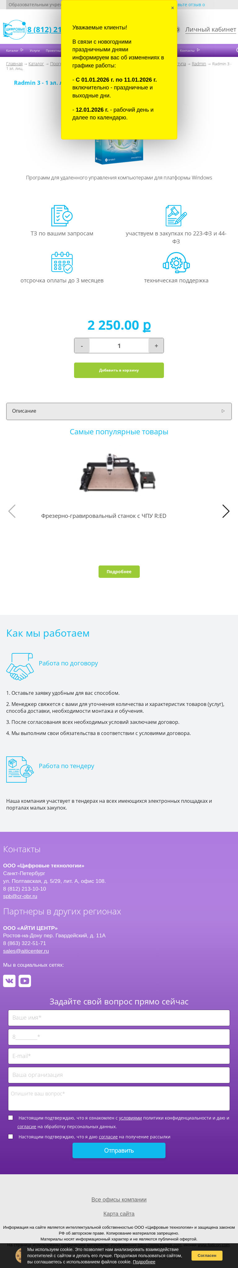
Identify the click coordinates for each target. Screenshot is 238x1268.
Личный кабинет (210, 29)
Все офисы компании (119, 1200)
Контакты (188, 50)
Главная (14, 64)
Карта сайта (119, 1214)
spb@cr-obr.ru (20, 896)
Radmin (199, 64)
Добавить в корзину (119, 370)
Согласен (207, 1255)
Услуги (35, 50)
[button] (226, 511)
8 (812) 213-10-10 (58, 29)
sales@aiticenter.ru (26, 951)
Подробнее (119, 571)
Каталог (12, 50)
